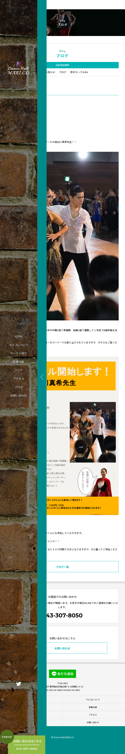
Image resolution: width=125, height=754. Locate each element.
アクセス (18, 379)
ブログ (19, 387)
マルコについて (19, 345)
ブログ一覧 (62, 567)
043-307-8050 (62, 615)
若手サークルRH (79, 72)
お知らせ (50, 72)
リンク (19, 370)
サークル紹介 (18, 353)
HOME (19, 336)
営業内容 (18, 362)
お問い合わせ (18, 395)
